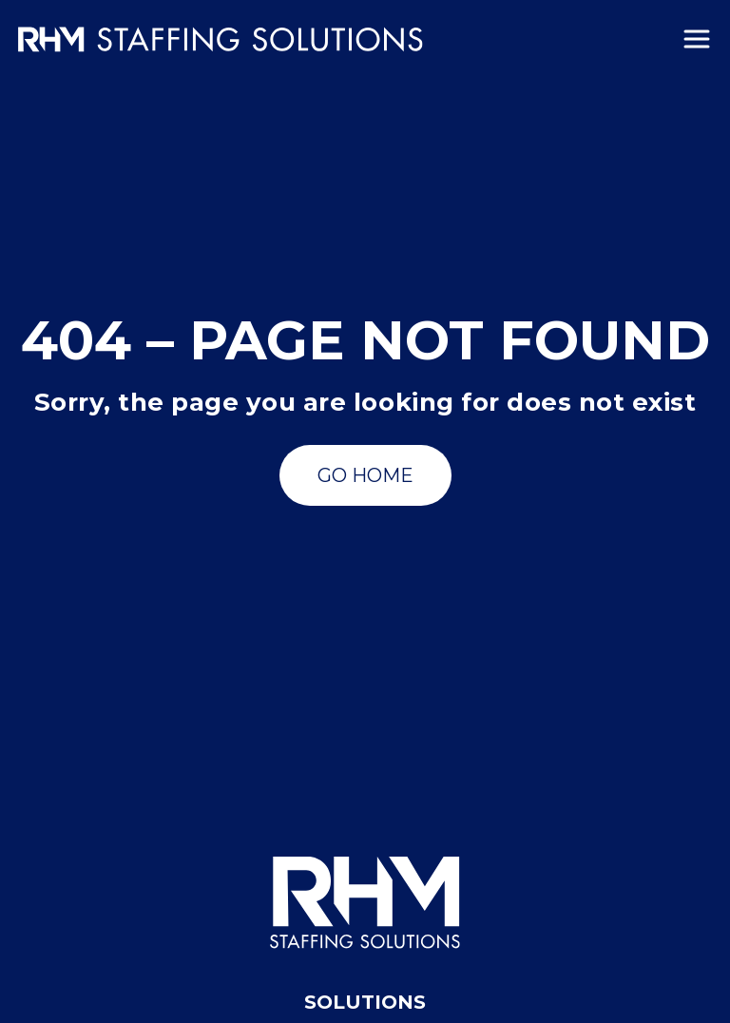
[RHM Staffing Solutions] (365, 903)
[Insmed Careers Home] (220, 39)
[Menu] (697, 39)
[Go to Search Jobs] (365, 475)
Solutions (365, 1002)
